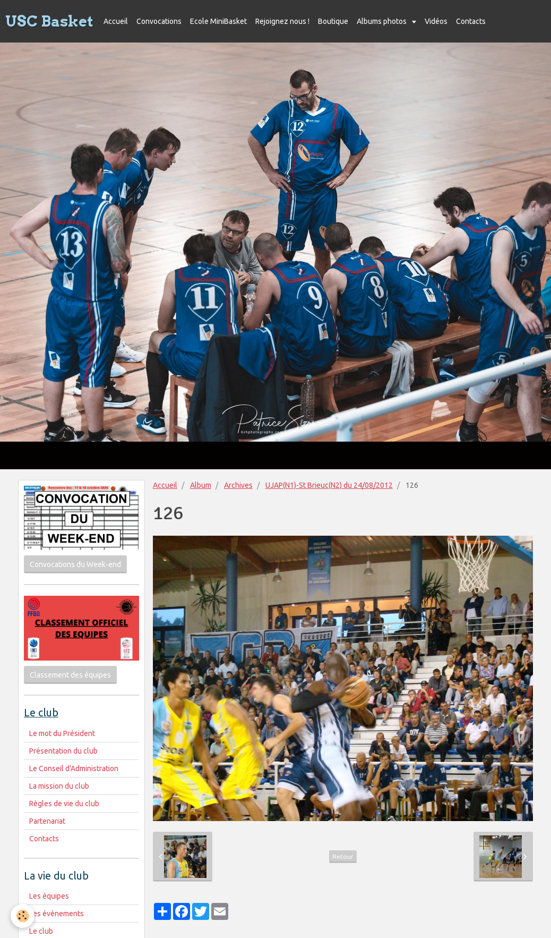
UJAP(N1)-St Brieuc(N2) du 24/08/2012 (329, 485)
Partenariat (47, 821)
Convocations (159, 21)
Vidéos (436, 21)
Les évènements (56, 913)
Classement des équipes (70, 675)
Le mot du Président (62, 733)
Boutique (333, 21)
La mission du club (59, 786)
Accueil (116, 21)
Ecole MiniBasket (218, 21)
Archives (238, 485)
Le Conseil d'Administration (73, 768)
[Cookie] (23, 916)
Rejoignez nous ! (282, 21)
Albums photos (382, 21)
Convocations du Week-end (75, 564)
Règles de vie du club (64, 803)
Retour (343, 856)
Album (200, 485)
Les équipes (49, 896)
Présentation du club (63, 751)
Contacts (471, 21)
